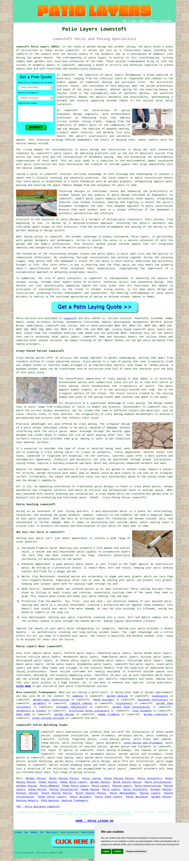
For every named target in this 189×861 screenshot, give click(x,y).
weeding (78, 696)
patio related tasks (122, 765)
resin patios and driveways (142, 743)
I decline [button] (117, 851)
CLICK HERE (23, 686)
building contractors (153, 699)
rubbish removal (81, 703)
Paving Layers (121, 785)
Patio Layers (100, 785)
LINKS (133, 21)
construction (101, 110)
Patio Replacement (123, 793)
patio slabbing (157, 735)
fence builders (103, 699)
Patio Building (136, 797)
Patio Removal (49, 785)
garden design (64, 714)
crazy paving (114, 414)
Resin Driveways (88, 832)
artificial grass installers (89, 710)
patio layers (98, 57)
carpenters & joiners (31, 710)
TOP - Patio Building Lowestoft (38, 806)
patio (36, 181)
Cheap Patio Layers (73, 782)
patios (98, 296)
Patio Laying (91, 778)
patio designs (104, 486)
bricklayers (124, 703)
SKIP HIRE (23, 714)
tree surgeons (142, 710)
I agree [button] (106, 851)
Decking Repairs (27, 800)
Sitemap (18, 832)
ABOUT (142, 21)
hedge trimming (108, 714)
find (27, 653)
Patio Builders (80, 797)
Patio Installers (150, 778)
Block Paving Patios (64, 778)
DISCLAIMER (165, 21)
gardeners (39, 703)
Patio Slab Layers (108, 797)
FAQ (41, 832)
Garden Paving (100, 782)
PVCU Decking (50, 800)
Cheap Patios (37, 789)
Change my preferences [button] (136, 851)
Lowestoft (70, 318)
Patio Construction (148, 785)
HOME (124, 21)
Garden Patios (36, 778)
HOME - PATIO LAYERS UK (94, 820)
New (26, 832)
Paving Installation (63, 789)
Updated (33, 832)
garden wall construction (51, 699)
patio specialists (69, 732)
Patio (19, 318)
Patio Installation (158, 782)
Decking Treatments (75, 800)
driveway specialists (71, 707)
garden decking (117, 696)
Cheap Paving (48, 782)
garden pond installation (131, 707)
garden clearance (156, 714)
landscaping (160, 696)
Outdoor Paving (26, 785)
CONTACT (153, 21)
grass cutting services (48, 718)
